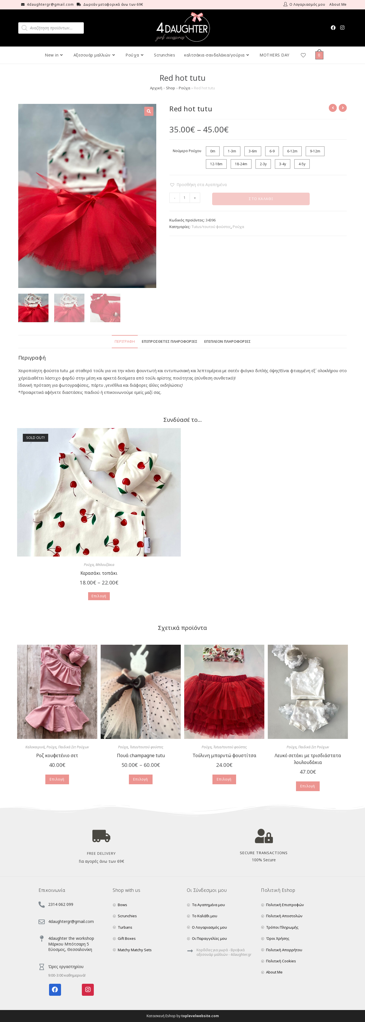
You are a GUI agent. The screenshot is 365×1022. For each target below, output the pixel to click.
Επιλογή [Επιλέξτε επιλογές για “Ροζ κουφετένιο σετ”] (57, 779)
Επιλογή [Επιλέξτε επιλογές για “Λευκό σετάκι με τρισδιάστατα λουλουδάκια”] (307, 786)
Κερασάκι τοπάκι (98, 573)
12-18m (216, 164)
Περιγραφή (125, 341)
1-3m (232, 151)
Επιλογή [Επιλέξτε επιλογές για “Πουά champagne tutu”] (140, 779)
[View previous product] (333, 108)
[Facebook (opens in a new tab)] (333, 27)
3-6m (253, 151)
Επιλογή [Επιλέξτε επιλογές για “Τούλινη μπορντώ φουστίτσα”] (224, 779)
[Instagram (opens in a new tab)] (342, 27)
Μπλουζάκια (105, 564)
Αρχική (156, 87)
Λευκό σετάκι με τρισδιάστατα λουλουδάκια (308, 758)
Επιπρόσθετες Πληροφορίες (169, 341)
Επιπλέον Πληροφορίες (227, 341)
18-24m (241, 164)
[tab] (125, 341)
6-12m (292, 151)
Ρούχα (184, 87)
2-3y (263, 164)
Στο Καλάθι (261, 198)
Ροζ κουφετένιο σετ (57, 755)
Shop (170, 87)
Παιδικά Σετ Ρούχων (73, 747)
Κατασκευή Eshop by (183, 1015)
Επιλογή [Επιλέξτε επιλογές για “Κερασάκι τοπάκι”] (99, 596)
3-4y (282, 164)
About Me (338, 4)
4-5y (302, 164)
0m (212, 151)
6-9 (272, 151)
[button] (198, 184)
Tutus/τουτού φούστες (211, 226)
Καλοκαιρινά (35, 747)
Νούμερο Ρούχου (187, 150)
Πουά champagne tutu (141, 755)
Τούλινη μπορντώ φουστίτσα (224, 755)
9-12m (315, 151)
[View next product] (343, 108)
